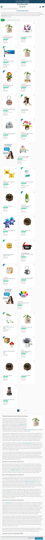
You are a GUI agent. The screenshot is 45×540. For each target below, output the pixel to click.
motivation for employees (15, 348)
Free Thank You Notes (6, 488)
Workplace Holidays (6, 479)
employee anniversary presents (29, 308)
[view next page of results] (27, 290)
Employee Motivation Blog (7, 477)
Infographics (4, 481)
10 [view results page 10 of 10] (24, 289)
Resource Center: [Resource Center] (7, 472)
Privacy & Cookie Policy (39, 536)
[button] (2, 7)
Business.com (9, 369)
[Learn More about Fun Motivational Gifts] (22, 382)
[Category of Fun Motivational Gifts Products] (22, 13)
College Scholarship (5, 492)
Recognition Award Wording (7, 490)
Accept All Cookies (38, 538)
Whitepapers (4, 483)
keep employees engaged (27, 321)
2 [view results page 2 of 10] (20, 289)
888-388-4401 (22, 6)
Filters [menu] (2, 20)
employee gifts (8, 381)
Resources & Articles (6, 475)
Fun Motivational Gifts (13, 20)
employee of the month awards (30, 360)
